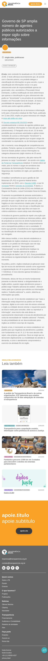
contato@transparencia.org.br (13, 563)
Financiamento (7, 618)
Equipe (4, 583)
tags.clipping (8, 456)
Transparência (8, 615)
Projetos (5, 594)
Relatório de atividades (10, 624)
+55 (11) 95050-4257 (9, 655)
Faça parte (6, 632)
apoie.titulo (35, 4)
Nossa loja (5, 641)
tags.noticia (8, 390)
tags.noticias (7, 52)
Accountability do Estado (21, 490)
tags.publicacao (9, 425)
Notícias (5, 601)
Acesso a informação (22, 425)
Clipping (5, 607)
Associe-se (6, 638)
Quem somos (7, 577)
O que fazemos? (9, 591)
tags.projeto (8, 490)
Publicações (6, 597)
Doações (5, 635)
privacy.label (6, 658)
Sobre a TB (6, 580)
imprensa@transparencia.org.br (14, 559)
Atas (3, 627)
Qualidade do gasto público (22, 456)
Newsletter (5, 611)
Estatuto (5, 586)
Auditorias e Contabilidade (11, 621)
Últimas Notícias (7, 604)
